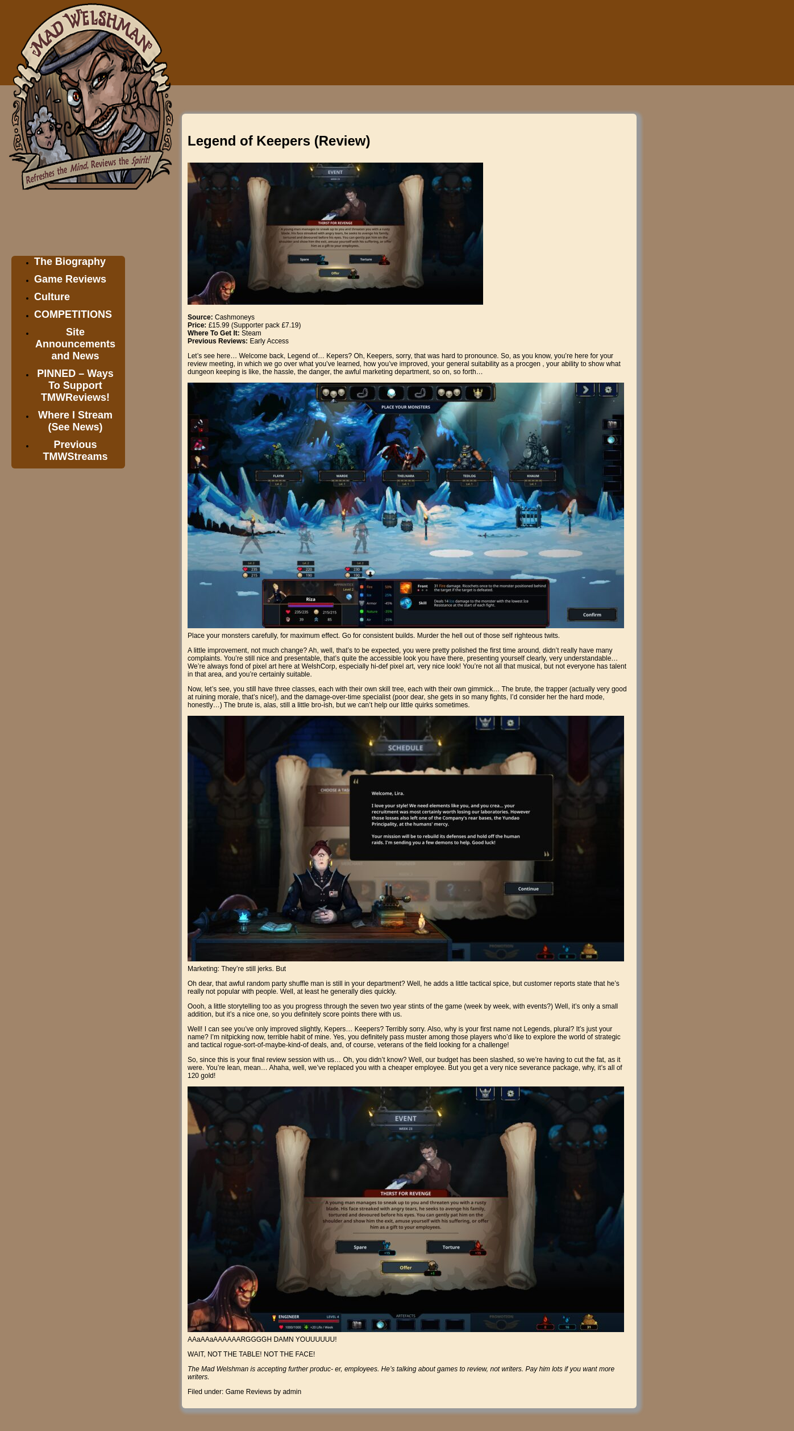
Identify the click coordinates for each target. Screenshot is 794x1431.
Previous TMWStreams (75, 450)
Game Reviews (70, 279)
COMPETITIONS (73, 314)
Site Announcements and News (75, 344)
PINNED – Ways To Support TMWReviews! (75, 385)
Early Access (269, 341)
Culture (52, 296)
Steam (251, 333)
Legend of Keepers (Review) (279, 140)
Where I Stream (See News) (75, 421)
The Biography (70, 261)
